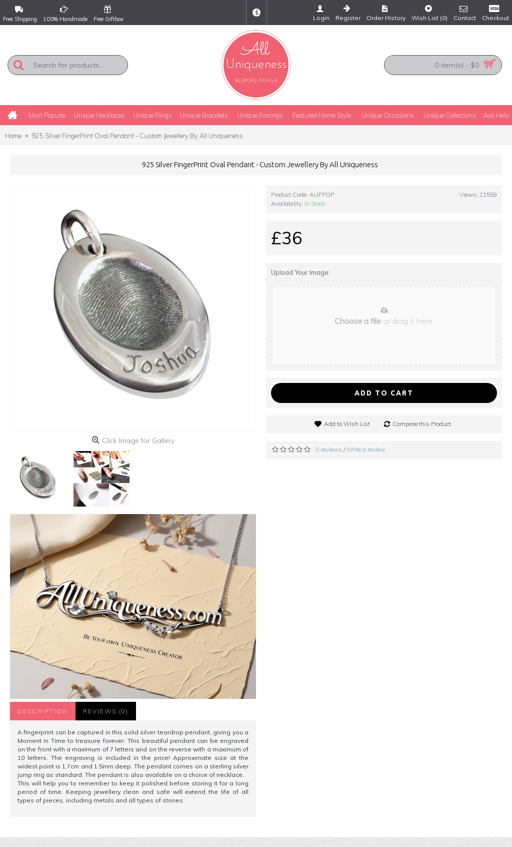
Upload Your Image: (300, 272)
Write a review (365, 449)
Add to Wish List (347, 424)
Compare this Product (421, 424)
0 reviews (329, 449)
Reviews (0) (105, 711)
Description (43, 711)
